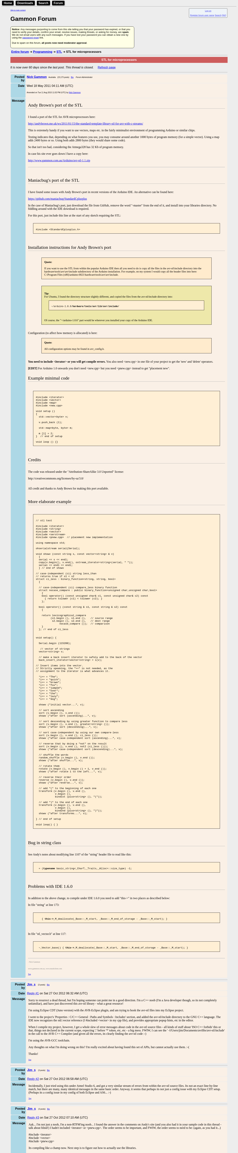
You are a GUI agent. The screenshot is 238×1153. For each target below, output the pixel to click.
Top (29, 1051)
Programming (42, 51)
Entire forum (20, 51)
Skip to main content (18, 10)
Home (8, 3)
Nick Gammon (75, 92)
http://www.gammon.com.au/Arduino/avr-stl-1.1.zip (59, 160)
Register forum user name (202, 15)
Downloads (25, 3)
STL (59, 51)
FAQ (224, 15)
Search (43, 3)
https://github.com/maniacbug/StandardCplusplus (57, 198)
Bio (72, 77)
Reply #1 (33, 1070)
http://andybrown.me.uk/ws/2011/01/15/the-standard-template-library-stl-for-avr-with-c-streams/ (85, 123)
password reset (30, 37)
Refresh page (107, 67)
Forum (58, 3)
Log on (208, 11)
